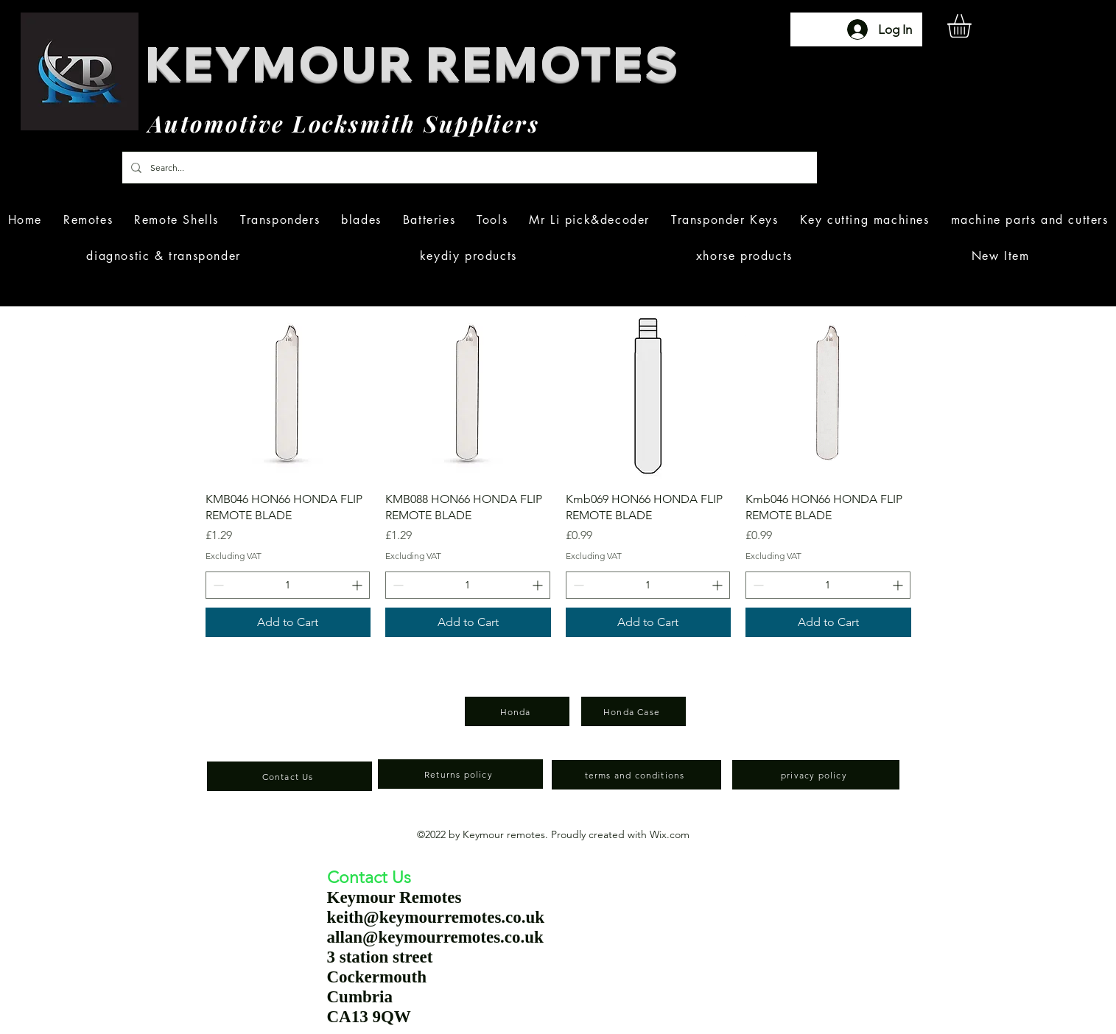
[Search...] (468, 167)
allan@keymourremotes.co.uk (435, 937)
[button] (973, 26)
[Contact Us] (289, 776)
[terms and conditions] (636, 774)
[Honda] (517, 711)
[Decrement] (217, 585)
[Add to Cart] (288, 622)
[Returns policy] (460, 774)
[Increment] (358, 585)
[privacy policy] (815, 774)
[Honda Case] (633, 711)
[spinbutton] (288, 585)
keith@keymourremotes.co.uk (436, 917)
